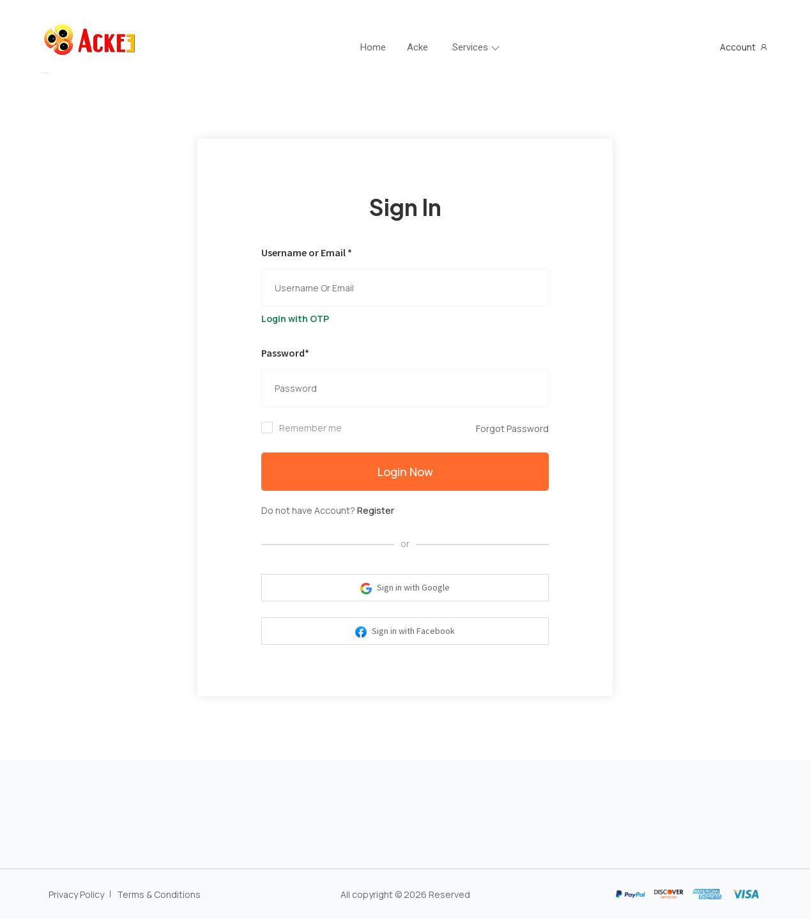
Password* (285, 352)
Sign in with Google (405, 588)
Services (470, 47)
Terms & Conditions (159, 894)
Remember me (310, 428)
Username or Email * (306, 252)
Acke (417, 47)
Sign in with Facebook (405, 631)
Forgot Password (512, 428)
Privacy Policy (76, 894)
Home (373, 47)
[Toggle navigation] (45, 72)
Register (375, 510)
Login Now (405, 471)
